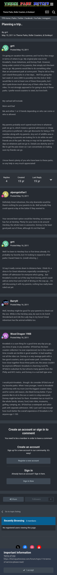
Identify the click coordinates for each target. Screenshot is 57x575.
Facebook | (29, 18)
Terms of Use (9, 556)
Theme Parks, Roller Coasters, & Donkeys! (34, 35)
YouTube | (38, 18)
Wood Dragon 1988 (20, 333)
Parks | (15, 18)
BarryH (14, 301)
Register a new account (28, 461)
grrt (6, 32)
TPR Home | (6, 18)
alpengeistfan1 (18, 192)
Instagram (46, 18)
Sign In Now (28, 481)
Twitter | (21, 18)
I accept (28, 570)
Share (13, 499)
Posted (19, 50)
